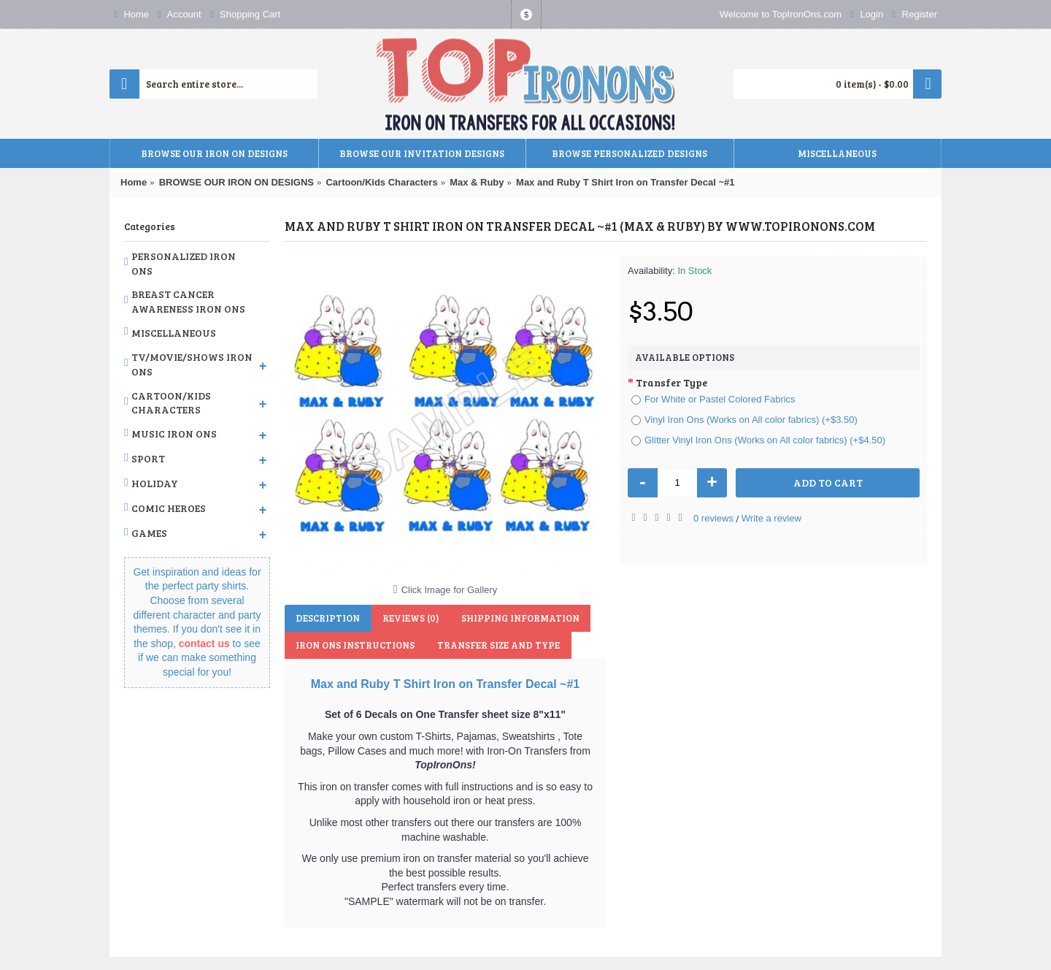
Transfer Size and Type (497, 645)
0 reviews (713, 518)
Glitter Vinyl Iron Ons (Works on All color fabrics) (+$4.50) (758, 440)
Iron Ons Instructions (355, 645)
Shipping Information (519, 618)
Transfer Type (671, 382)
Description (328, 618)
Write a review (771, 518)
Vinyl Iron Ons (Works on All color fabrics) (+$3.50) (744, 419)
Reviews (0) (410, 618)
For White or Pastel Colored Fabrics (713, 399)
